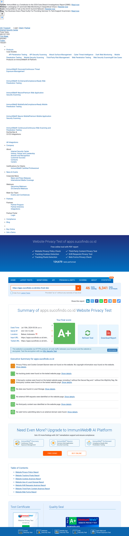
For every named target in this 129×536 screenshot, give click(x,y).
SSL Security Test (50, 138)
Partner (117, 9)
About (94, 67)
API (53, 67)
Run (78, 74)
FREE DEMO (52, 240)
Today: (112, 13)
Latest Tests (26, 67)
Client (110, 9)
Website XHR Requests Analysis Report (30, 272)
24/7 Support (95, 9)
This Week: (98, 13)
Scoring (83, 67)
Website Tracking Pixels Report (27, 262)
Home (13, 67)
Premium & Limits (67, 67)
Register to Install (82, 341)
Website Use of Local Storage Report (29, 269)
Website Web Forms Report (25, 279)
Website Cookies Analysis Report (28, 265)
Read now (99, 2)
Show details (21, 154)
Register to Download (25, 341)
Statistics (107, 66)
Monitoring (42, 67)
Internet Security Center (70, 13)
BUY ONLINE (77, 240)
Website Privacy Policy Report (27, 259)
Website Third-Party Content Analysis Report (32, 275)
